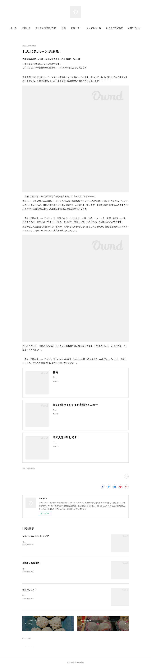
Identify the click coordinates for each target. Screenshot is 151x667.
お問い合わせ (134, 28)
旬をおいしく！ (29, 590)
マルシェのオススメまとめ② (35, 536)
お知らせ (26, 28)
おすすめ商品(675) (28, 468)
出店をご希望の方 (114, 28)
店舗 (63, 28)
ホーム (13, 28)
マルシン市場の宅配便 (46, 28)
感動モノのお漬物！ (31, 563)
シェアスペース (94, 28)
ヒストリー (76, 28)
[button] (13, 28)
